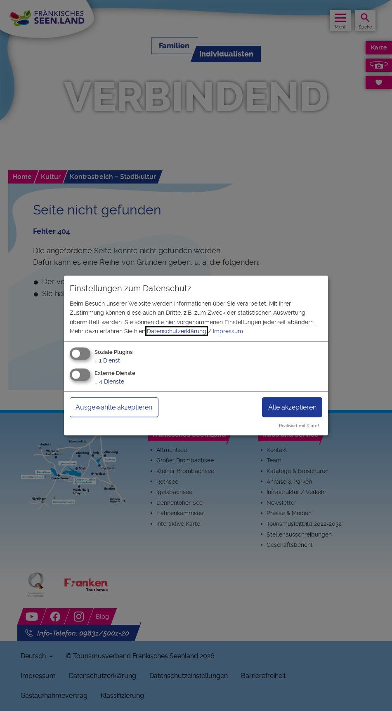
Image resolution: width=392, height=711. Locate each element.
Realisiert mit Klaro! (299, 425)
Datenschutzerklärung (176, 331)
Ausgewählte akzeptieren (114, 407)
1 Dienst (107, 360)
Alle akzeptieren (292, 407)
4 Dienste (109, 381)
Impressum (228, 331)
